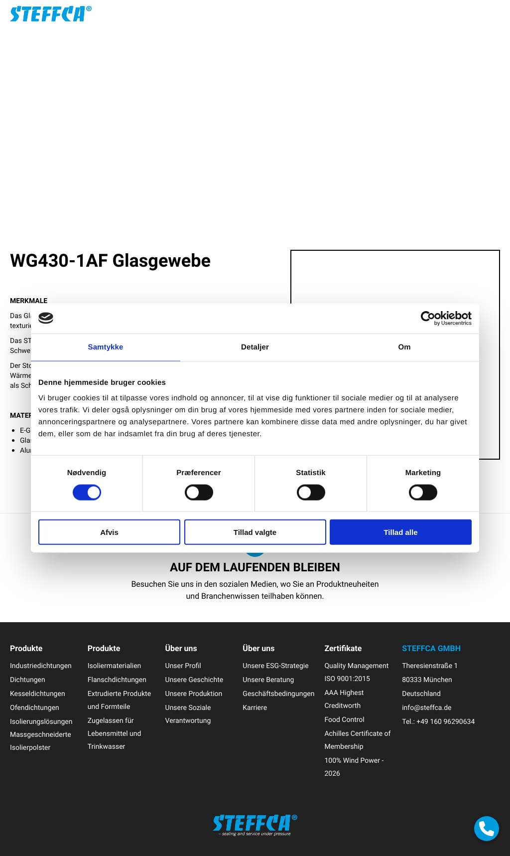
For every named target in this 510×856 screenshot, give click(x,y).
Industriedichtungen (41, 666)
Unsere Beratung (268, 680)
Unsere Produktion (194, 693)
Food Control (344, 719)
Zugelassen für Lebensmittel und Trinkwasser (114, 733)
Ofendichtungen (34, 707)
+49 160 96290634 (445, 721)
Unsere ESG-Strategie (275, 666)
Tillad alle (400, 532)
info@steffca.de (426, 707)
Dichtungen (27, 680)
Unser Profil (183, 666)
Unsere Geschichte (194, 680)
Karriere (255, 707)
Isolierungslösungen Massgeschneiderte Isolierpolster (41, 734)
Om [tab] (404, 346)
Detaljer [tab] (255, 346)
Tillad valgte (255, 532)
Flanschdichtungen (117, 680)
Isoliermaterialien (114, 666)
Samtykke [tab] (106, 346)
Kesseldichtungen (37, 693)
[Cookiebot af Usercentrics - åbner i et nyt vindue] (428, 318)
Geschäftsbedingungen (278, 693)
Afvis (109, 532)
